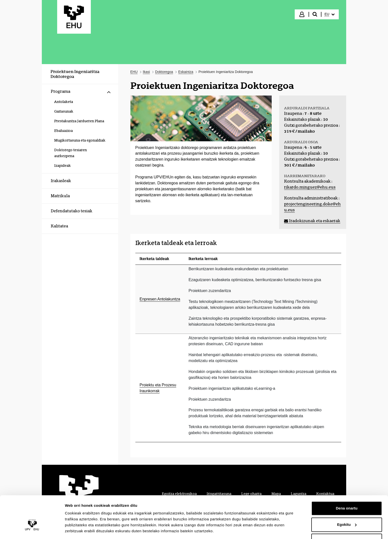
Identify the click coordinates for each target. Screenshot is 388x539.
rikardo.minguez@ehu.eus (310, 187)
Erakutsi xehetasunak (84, 529)
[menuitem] (330, 14)
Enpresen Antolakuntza (160, 299)
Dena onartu (347, 493)
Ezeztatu (346, 525)
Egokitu (347, 509)
